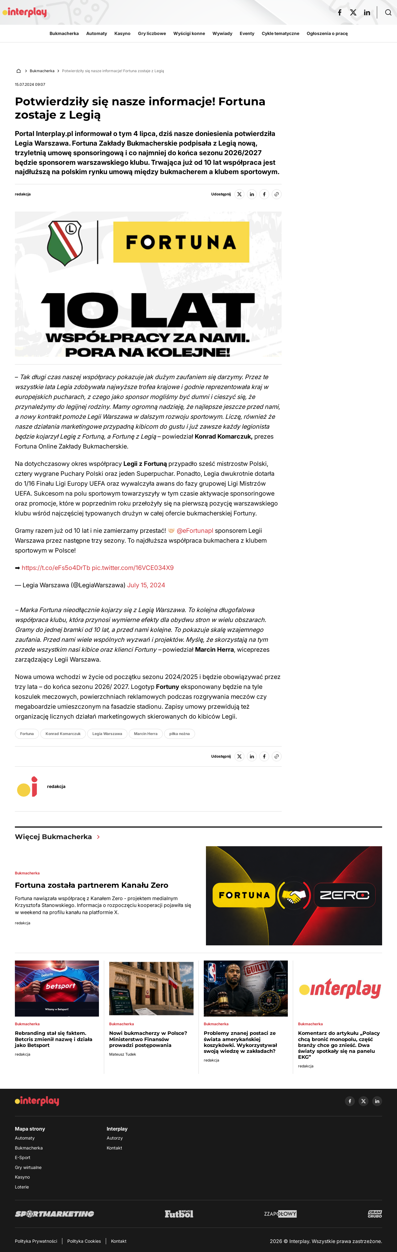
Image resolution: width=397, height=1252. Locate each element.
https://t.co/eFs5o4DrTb (56, 567)
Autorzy (115, 1137)
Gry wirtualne (28, 1167)
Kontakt (114, 1147)
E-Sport (22, 1157)
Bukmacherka (42, 70)
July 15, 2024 (146, 585)
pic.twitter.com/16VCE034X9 (133, 567)
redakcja (23, 194)
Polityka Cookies (84, 1241)
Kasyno (22, 1177)
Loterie (22, 1186)
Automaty (25, 1137)
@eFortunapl (195, 530)
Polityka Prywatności (36, 1241)
